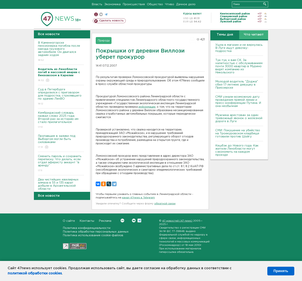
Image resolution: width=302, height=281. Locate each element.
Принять (280, 271)
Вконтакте (122, 220)
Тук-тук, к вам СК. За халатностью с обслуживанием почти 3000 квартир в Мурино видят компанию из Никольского (239, 66)
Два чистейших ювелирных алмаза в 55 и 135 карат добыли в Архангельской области (61, 187)
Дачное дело (185, 4)
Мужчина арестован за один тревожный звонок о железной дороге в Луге (238, 118)
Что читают (254, 34)
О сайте (69, 221)
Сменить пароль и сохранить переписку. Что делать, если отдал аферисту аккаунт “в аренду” (61, 163)
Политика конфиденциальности (86, 228)
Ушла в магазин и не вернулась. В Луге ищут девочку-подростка (239, 48)
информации (146, 107)
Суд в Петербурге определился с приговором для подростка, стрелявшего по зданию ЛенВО (61, 96)
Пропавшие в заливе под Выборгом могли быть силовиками (61, 142)
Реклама (105, 221)
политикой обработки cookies (35, 273)
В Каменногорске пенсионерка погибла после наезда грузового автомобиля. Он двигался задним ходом (61, 51)
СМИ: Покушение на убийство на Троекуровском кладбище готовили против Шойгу (237, 133)
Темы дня (225, 34)
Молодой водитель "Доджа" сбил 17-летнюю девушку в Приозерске (236, 84)
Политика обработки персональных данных (96, 231)
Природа (104, 41)
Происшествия (134, 4)
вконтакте (101, 14)
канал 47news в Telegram (138, 198)
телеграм (106, 14)
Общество (155, 4)
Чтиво (169, 4)
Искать (264, 4)
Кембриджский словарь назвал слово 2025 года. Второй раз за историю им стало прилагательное (61, 120)
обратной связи (164, 204)
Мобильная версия (96, 14)
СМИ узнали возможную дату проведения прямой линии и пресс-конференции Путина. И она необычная (238, 101)
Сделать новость (111, 20)
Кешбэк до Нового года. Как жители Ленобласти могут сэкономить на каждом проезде (236, 150)
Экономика (112, 4)
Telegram (139, 220)
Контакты (87, 221)
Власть (97, 4)
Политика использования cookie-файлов (93, 235)
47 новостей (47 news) (177, 221)
